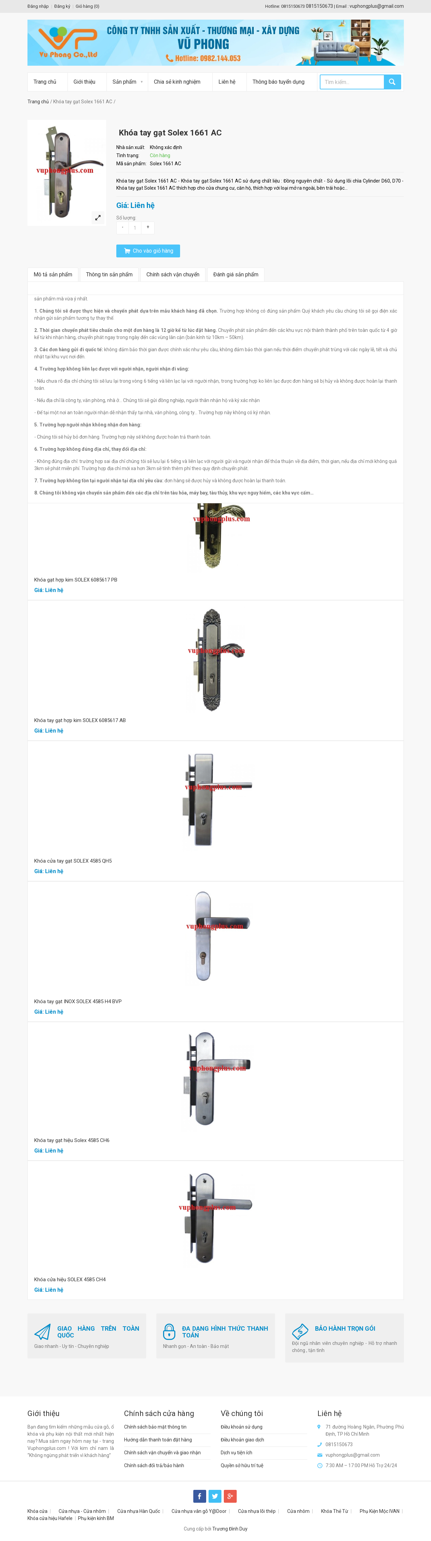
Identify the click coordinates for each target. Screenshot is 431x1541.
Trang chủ (45, 82)
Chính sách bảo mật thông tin (155, 1427)
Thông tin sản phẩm (109, 274)
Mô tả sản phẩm (53, 274)
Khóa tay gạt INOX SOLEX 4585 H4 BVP (78, 1001)
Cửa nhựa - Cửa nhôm (82, 1511)
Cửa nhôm (298, 1511)
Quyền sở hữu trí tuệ (242, 1465)
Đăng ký (62, 6)
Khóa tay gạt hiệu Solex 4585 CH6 (72, 1140)
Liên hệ (226, 82)
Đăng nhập (38, 6)
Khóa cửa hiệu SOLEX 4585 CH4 (69, 1279)
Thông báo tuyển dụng (279, 82)
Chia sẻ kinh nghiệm (177, 82)
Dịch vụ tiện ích (236, 1452)
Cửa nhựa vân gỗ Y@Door (199, 1511)
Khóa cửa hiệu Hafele (50, 1518)
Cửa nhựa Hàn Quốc (138, 1511)
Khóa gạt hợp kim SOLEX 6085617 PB (75, 580)
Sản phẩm (124, 82)
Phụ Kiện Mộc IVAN (379, 1511)
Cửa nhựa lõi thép (257, 1511)
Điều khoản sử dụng (241, 1427)
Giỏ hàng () (87, 6)
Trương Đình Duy (230, 1529)
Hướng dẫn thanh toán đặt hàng (158, 1439)
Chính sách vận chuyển (172, 274)
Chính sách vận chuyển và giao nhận (162, 1452)
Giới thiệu (84, 82)
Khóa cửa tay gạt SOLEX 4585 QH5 (73, 861)
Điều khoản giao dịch (242, 1439)
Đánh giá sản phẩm (235, 274)
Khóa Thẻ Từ (334, 1511)
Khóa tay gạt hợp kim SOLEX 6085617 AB (80, 720)
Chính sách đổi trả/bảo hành (154, 1465)
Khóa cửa (37, 1511)
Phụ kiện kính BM (96, 1518)
